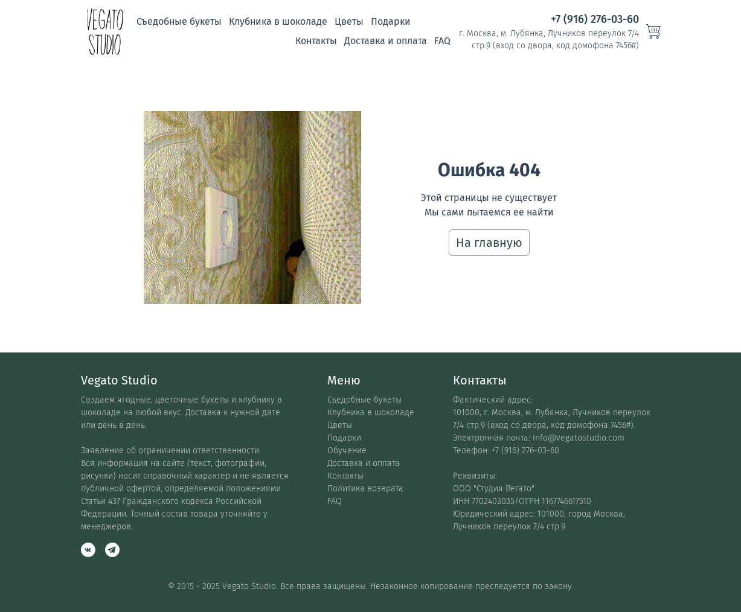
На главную (489, 242)
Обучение (347, 450)
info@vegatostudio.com (578, 438)
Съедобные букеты (179, 21)
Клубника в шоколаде (278, 21)
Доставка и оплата (385, 40)
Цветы (349, 21)
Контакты (316, 40)
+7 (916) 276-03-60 (595, 19)
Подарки (391, 21)
